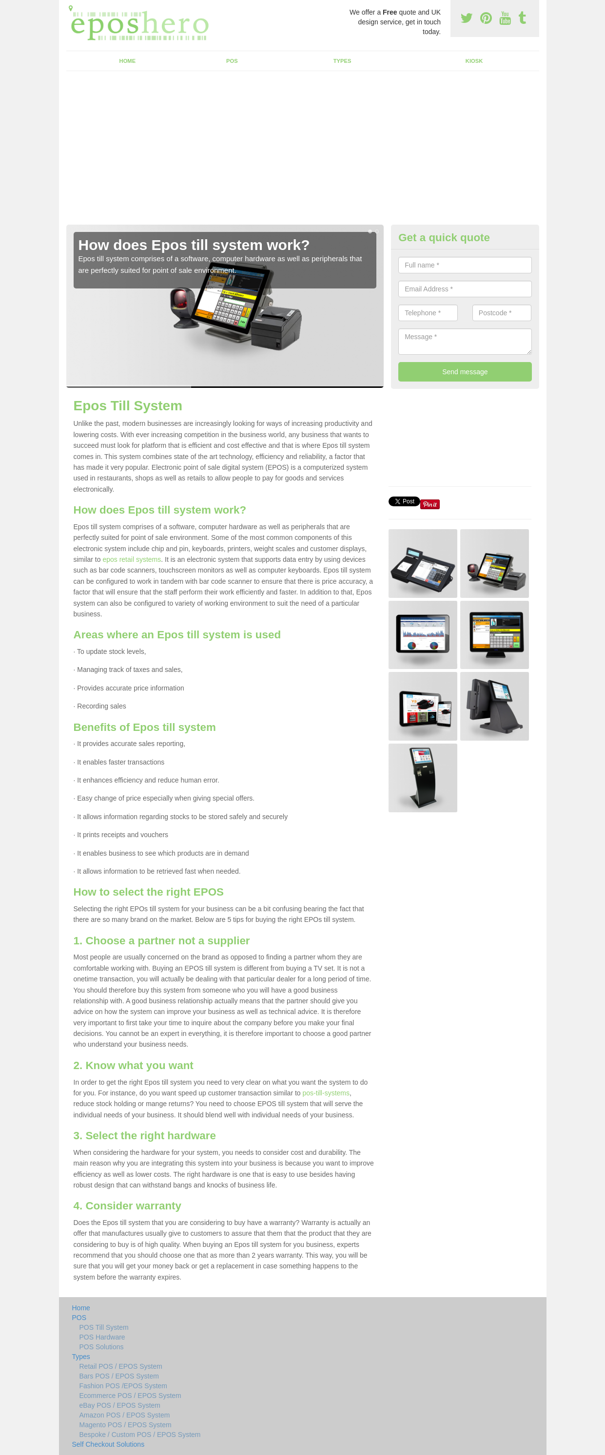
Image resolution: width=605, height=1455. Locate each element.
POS (232, 61)
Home (127, 61)
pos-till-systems (326, 1093)
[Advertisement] (302, 151)
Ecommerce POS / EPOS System (130, 1395)
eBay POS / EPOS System (120, 1405)
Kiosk (474, 61)
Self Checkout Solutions (108, 1444)
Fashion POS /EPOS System (123, 1386)
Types (342, 61)
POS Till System (104, 1327)
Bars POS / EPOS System (119, 1376)
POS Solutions (101, 1347)
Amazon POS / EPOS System (124, 1415)
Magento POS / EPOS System (125, 1425)
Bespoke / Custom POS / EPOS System (140, 1434)
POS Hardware (102, 1337)
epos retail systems (131, 559)
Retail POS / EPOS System (120, 1366)
